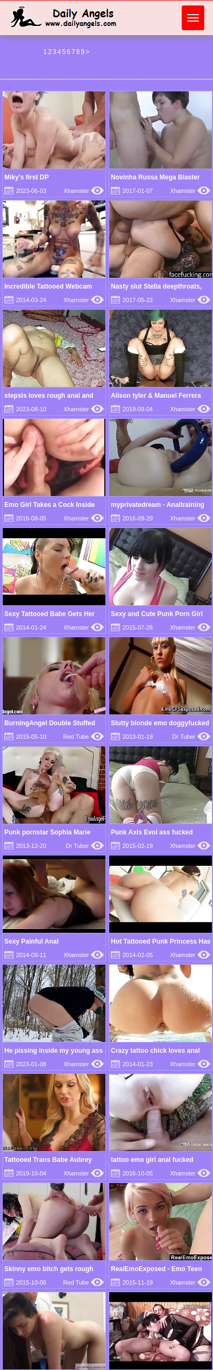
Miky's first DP (26, 177)
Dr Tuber (191, 736)
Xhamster (83, 191)
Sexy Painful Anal (31, 941)
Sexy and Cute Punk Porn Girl (157, 614)
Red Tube (83, 736)
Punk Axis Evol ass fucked (152, 832)
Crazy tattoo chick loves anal (155, 1050)
